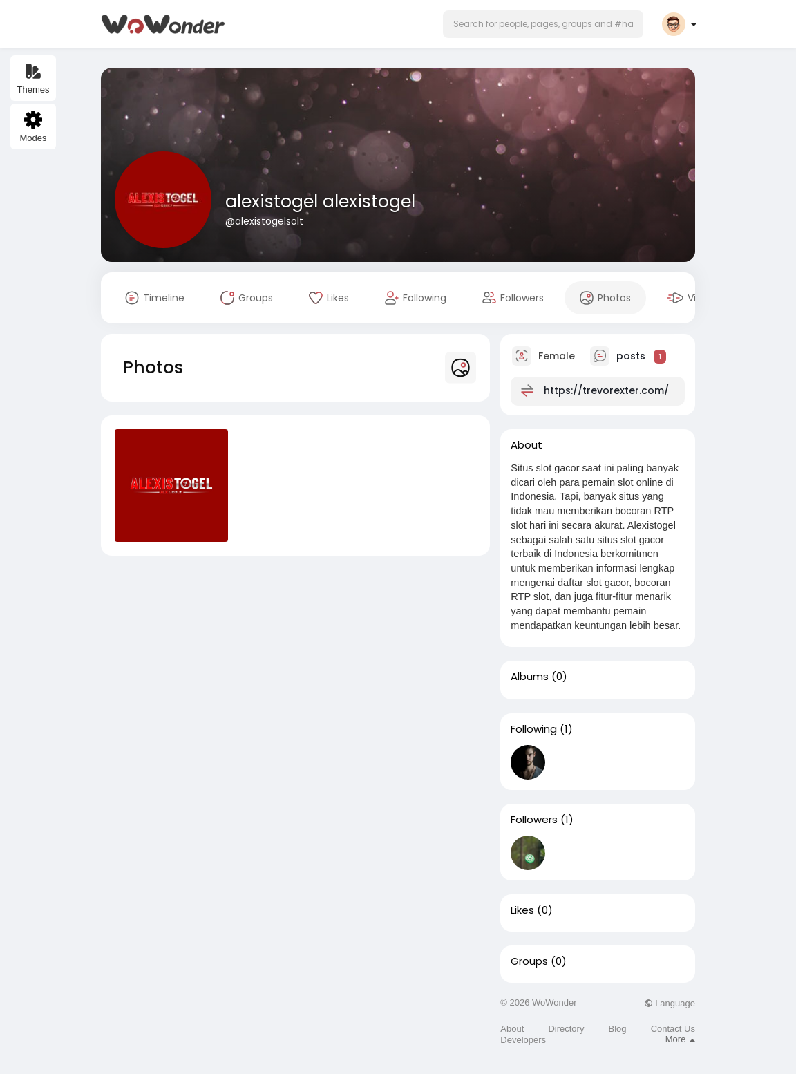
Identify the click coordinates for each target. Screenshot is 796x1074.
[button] (543, 24)
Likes (522, 910)
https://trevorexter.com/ (606, 390)
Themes (33, 78)
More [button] (680, 1039)
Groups (529, 961)
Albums (530, 676)
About (512, 1028)
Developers (523, 1039)
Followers (534, 819)
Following (534, 729)
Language (669, 1003)
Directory (566, 1028)
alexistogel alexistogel (320, 201)
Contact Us (673, 1028)
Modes (32, 127)
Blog (618, 1028)
